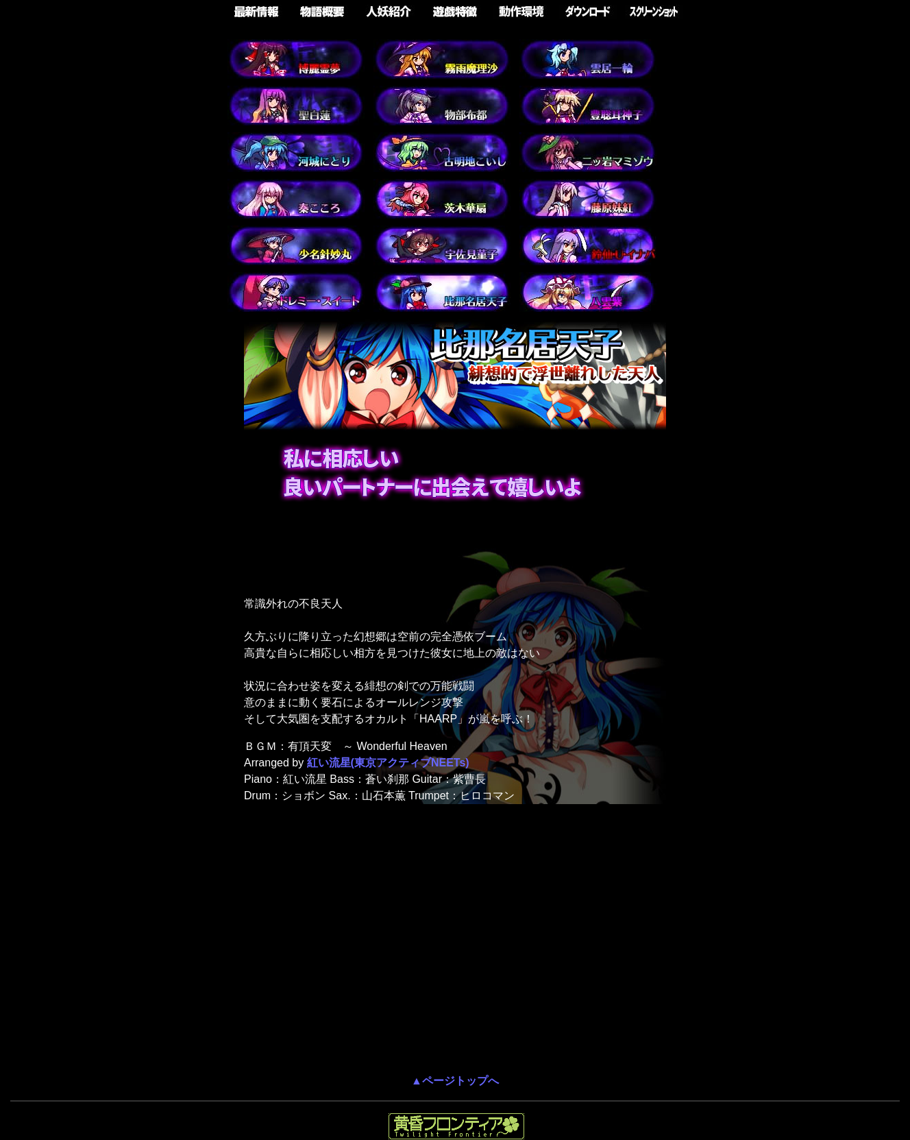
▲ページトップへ (455, 1081)
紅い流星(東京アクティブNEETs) (388, 762)
